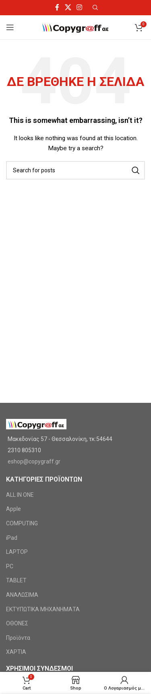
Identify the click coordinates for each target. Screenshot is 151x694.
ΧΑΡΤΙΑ (16, 652)
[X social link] (68, 7)
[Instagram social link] (79, 7)
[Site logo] (75, 27)
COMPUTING (22, 523)
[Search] (75, 170)
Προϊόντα (18, 638)
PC (9, 566)
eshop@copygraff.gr (34, 461)
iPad (11, 538)
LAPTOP (17, 552)
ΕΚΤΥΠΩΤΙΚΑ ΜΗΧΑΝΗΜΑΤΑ (43, 609)
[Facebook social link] (57, 7)
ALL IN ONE (20, 495)
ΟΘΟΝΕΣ (17, 623)
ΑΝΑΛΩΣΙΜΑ (22, 595)
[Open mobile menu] (10, 27)
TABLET (16, 580)
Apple (13, 509)
